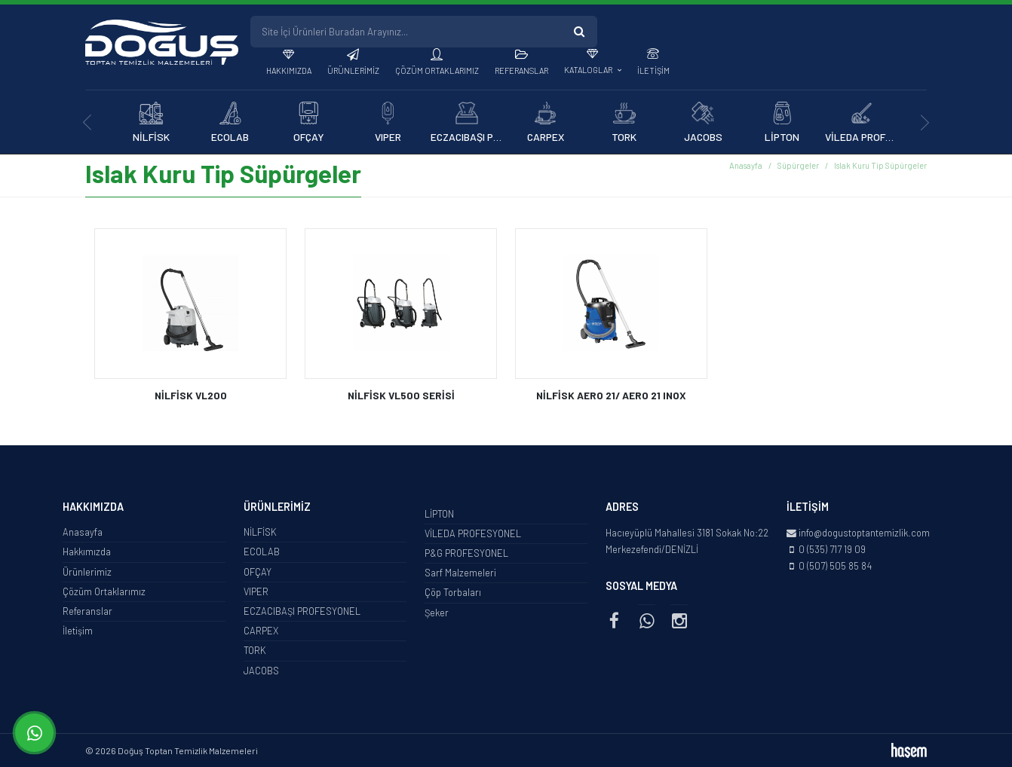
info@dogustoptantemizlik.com (864, 533)
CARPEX (261, 631)
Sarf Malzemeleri (460, 573)
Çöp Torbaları (453, 592)
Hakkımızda (288, 70)
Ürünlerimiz (353, 70)
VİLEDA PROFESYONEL (473, 533)
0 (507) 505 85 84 (835, 566)
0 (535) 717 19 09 (832, 549)
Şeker (437, 613)
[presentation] (87, 122)
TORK (255, 650)
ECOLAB (262, 551)
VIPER (256, 591)
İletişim (653, 70)
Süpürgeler (798, 165)
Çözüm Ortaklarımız (437, 70)
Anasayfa (745, 165)
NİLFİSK (260, 532)
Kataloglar (589, 70)
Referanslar (521, 70)
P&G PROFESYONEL (466, 553)
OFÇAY (257, 572)
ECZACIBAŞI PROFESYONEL (302, 611)
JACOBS (261, 671)
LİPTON (439, 514)
